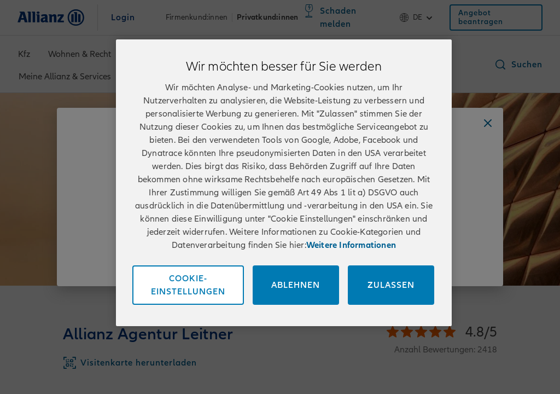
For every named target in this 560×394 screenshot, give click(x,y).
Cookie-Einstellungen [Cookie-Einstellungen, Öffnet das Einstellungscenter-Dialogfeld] (188, 285)
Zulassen (391, 285)
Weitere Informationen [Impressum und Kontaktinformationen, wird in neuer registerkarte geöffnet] (351, 245)
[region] (284, 182)
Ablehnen (295, 285)
